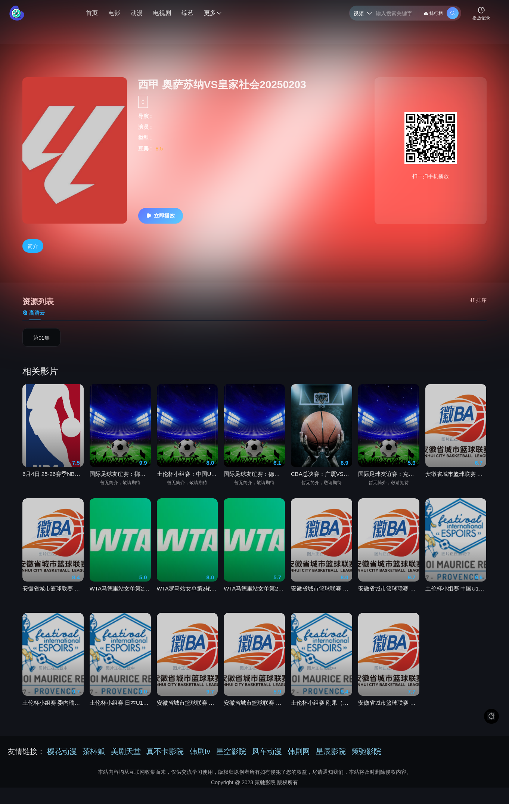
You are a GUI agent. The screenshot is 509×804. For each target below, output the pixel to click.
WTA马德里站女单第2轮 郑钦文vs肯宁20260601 (254, 595)
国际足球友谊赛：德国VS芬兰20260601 (254, 481)
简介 (33, 246)
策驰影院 (366, 751)
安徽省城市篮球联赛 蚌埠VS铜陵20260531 (456, 481)
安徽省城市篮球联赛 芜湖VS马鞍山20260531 (388, 710)
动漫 (137, 13)
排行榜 (433, 13)
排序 (478, 300)
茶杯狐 (94, 751)
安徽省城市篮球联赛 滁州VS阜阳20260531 (53, 595)
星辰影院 (331, 751)
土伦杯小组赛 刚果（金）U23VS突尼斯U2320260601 (321, 710)
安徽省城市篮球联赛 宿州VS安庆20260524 (187, 710)
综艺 (187, 13)
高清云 (33, 314)
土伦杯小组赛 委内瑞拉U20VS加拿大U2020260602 (53, 710)
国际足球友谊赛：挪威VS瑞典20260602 (120, 481)
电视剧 (162, 13)
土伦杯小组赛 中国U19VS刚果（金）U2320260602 (456, 595)
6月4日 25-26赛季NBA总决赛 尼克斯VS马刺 (53, 481)
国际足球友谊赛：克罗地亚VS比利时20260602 (388, 481)
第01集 (41, 339)
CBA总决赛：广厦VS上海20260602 (321, 481)
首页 (92, 13)
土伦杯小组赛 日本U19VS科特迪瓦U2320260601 (120, 710)
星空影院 (231, 751)
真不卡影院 (165, 751)
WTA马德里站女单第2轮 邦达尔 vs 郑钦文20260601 (120, 595)
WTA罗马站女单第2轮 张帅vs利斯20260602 (187, 595)
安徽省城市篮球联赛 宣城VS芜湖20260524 (254, 710)
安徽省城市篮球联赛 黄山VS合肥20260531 (388, 595)
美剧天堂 (126, 751)
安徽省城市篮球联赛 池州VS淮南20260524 (321, 595)
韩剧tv (200, 751)
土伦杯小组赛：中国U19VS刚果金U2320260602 (187, 481)
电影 (114, 13)
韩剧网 (299, 751)
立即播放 (160, 216)
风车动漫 (267, 751)
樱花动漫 (62, 751)
